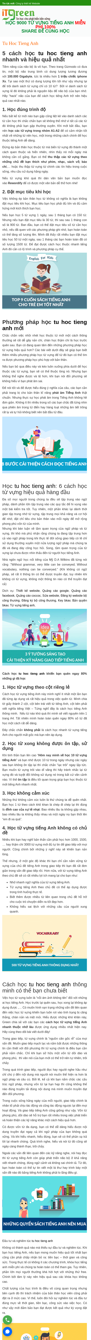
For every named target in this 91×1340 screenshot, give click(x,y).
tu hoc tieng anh (62, 53)
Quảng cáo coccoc (28, 595)
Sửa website (50, 595)
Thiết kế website (28, 590)
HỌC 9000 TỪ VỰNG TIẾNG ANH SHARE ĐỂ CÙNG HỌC (45, 27)
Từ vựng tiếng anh (22, 605)
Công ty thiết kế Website (28, 3)
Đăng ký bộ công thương (39, 600)
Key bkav (64, 600)
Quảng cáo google (55, 590)
